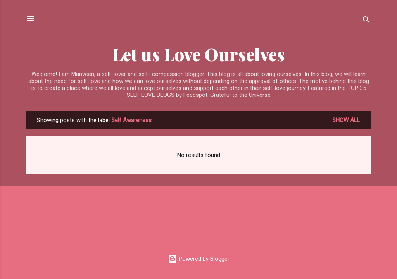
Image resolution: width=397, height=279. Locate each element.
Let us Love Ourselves (198, 54)
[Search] (366, 21)
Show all (346, 120)
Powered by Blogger (199, 258)
